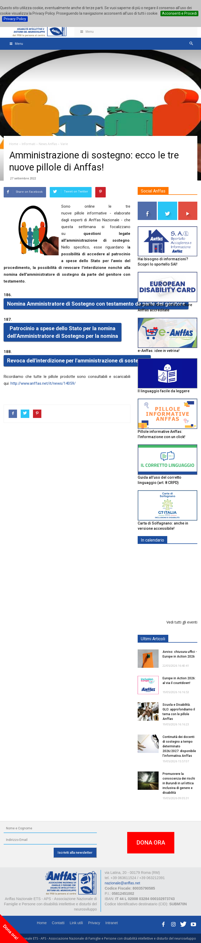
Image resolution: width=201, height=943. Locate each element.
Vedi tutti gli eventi (181, 622)
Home (42, 923)
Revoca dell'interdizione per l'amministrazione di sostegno (77, 360)
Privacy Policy (15, 19)
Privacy (94, 923)
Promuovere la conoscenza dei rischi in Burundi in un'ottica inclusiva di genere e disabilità (179, 783)
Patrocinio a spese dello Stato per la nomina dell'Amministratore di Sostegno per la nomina (62, 332)
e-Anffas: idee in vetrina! (159, 351)
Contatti (58, 923)
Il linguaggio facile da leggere (163, 391)
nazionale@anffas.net (122, 883)
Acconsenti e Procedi (179, 13)
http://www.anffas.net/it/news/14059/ (43, 383)
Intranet (111, 923)
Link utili (76, 923)
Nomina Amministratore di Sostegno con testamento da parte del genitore (96, 304)
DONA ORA (150, 842)
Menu (87, 31)
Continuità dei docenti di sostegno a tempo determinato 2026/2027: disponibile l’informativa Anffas (179, 746)
